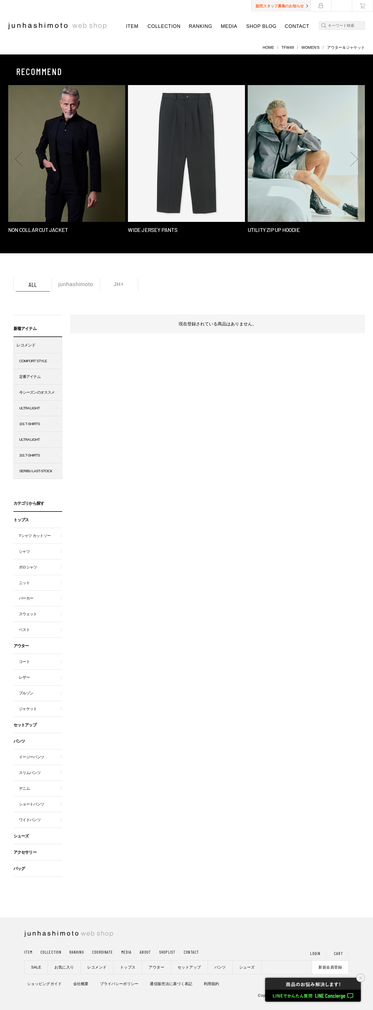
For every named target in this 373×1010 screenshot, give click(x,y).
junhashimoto (75, 284)
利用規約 (211, 984)
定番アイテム (30, 377)
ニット (24, 583)
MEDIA (229, 26)
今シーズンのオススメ (37, 392)
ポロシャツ (28, 567)
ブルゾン (26, 693)
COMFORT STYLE (33, 361)
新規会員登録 (330, 967)
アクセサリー (25, 852)
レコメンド (26, 345)
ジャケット (28, 709)
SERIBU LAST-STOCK (35, 471)
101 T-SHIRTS (29, 424)
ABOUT (145, 951)
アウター (21, 645)
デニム (24, 788)
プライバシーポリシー (119, 984)
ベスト (24, 630)
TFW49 (287, 47)
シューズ (21, 836)
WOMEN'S (310, 47)
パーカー (26, 598)
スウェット (28, 614)
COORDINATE (102, 951)
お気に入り (64, 967)
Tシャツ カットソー (35, 536)
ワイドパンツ (30, 820)
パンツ (19, 741)
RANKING (200, 26)
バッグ (19, 868)
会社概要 (81, 984)
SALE (36, 967)
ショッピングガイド (44, 984)
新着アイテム (25, 328)
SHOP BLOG (261, 26)
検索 (322, 26)
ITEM (132, 26)
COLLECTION (164, 26)
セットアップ (25, 725)
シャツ (24, 551)
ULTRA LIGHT (29, 408)
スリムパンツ (30, 773)
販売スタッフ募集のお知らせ (280, 6)
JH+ (119, 284)
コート (24, 662)
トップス (21, 519)
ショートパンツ (31, 804)
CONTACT (297, 26)
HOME (268, 47)
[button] (19, 159)
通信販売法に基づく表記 (171, 984)
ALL (33, 284)
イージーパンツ (31, 757)
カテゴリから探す (29, 503)
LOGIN (315, 953)
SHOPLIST (167, 951)
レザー (24, 677)
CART (338, 953)
